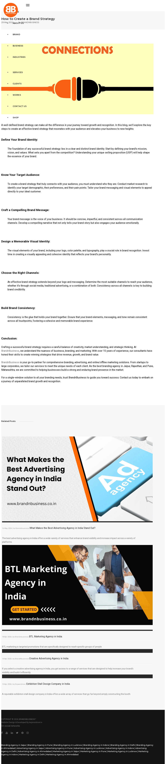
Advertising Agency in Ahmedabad (34, 751)
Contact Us (17, 102)
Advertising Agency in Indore (120, 748)
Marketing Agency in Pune (93, 751)
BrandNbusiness (24, 660)
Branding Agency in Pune (40, 745)
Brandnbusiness (25, 528)
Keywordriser (23, 686)
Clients (14, 79)
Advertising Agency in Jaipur (30, 748)
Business (15, 42)
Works (14, 91)
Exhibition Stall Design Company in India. (50, 685)
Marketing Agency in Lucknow (122, 751)
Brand (14, 30)
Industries (16, 53)
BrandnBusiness (10, 350)
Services (15, 68)
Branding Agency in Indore (96, 745)
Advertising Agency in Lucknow (89, 748)
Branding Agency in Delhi (123, 745)
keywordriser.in (35, 722)
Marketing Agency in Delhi (32, 754)
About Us (15, 19)
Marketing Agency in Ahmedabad (62, 754)
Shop (13, 113)
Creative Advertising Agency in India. (50, 660)
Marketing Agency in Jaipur (66, 751)
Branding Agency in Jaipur (13, 745)
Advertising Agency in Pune (59, 748)
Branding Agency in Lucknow (68, 745)
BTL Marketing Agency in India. (47, 636)
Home (13, 8)
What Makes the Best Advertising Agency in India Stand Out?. (63, 527)
